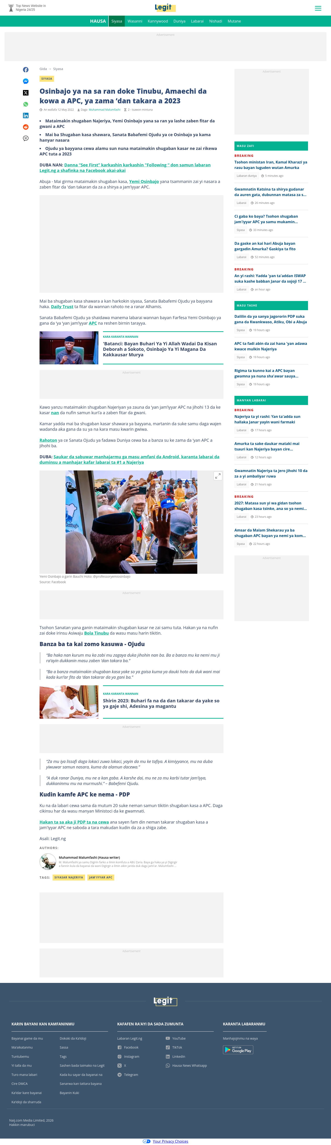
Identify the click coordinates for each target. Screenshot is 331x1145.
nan (55, 413)
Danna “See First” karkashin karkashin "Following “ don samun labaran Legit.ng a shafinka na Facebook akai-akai (125, 168)
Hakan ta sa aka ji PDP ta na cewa (74, 823)
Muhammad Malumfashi (104, 111)
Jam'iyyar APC (101, 878)
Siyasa (116, 22)
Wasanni (135, 22)
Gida (43, 69)
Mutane (234, 22)
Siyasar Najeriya (68, 878)
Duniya (179, 22)
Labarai (197, 22)
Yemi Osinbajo (144, 182)
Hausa (98, 22)
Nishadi (215, 22)
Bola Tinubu (96, 634)
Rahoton (48, 441)
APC (93, 324)
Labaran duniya (247, 177)
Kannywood (158, 22)
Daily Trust (62, 307)
